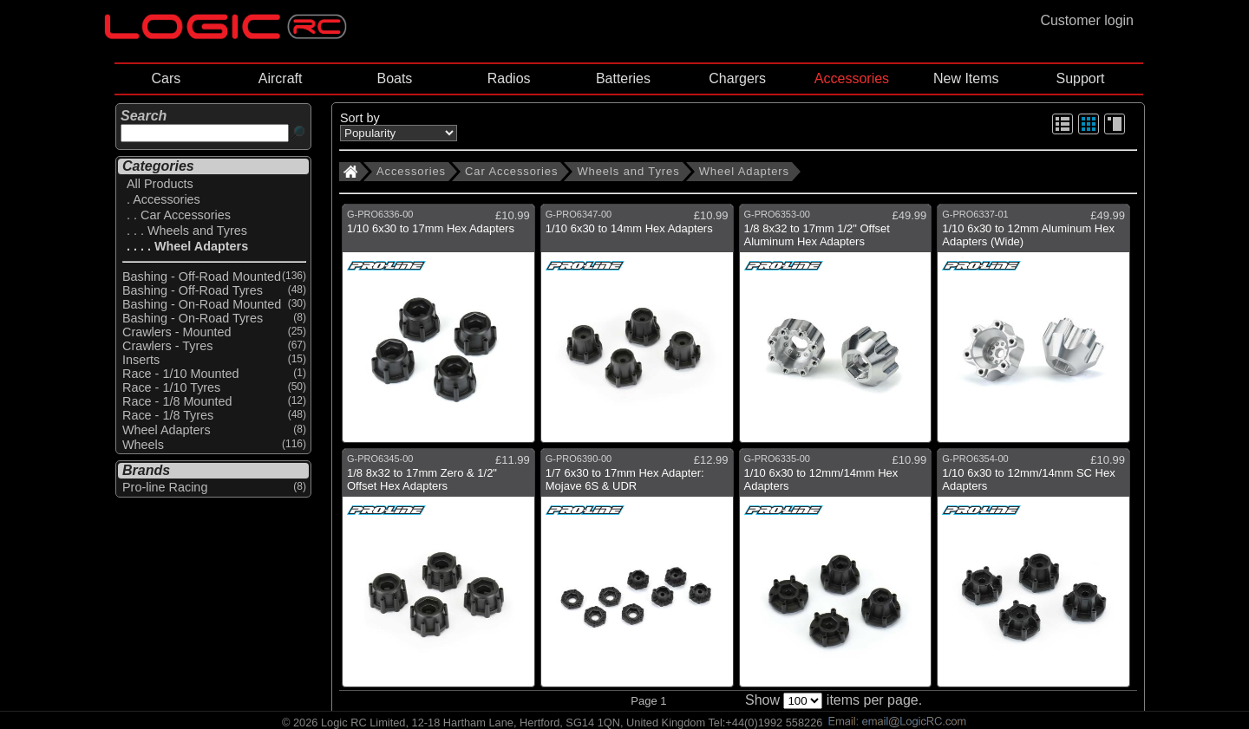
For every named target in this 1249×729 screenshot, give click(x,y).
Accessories (851, 78)
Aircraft (280, 78)
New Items (966, 78)
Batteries (623, 78)
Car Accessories (511, 171)
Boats (394, 78)
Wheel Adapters (744, 171)
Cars (165, 78)
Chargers (737, 78)
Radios (509, 78)
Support (1080, 78)
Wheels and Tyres (628, 171)
